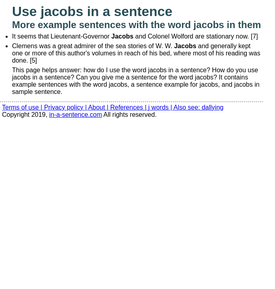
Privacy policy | (66, 107)
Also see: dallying (198, 107)
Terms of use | (23, 107)
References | (129, 107)
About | (99, 107)
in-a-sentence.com (75, 114)
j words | (160, 107)
